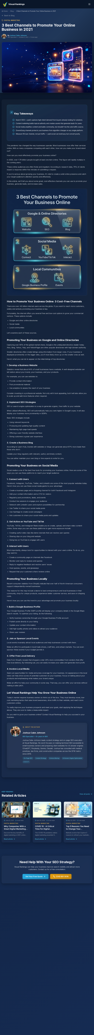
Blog (12, 11)
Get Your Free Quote (36, 876)
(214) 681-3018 (60, 876)
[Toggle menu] (89, 4)
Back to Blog (8, 15)
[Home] (5, 11)
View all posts (86, 794)
